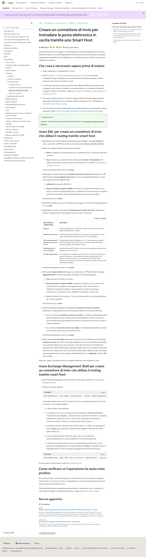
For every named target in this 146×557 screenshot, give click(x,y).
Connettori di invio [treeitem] (14, 85)
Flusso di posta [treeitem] (10, 62)
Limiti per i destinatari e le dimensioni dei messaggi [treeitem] (18, 122)
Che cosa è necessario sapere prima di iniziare (127, 27)
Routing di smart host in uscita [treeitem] (18, 90)
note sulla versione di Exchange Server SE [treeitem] (16, 37)
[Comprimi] (31, 23)
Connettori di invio (82, 23)
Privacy (76, 548)
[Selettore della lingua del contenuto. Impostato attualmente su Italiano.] (6, 543)
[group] (75, 396)
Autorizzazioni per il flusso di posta (55, 104)
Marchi (4, 551)
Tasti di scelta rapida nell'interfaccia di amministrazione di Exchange (79, 111)
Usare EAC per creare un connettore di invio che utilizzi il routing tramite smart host (127, 30)
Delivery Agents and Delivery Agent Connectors (88, 91)
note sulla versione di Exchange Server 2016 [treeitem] (17, 42)
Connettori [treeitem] (10, 76)
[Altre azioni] (105, 23)
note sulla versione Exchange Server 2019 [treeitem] (16, 40)
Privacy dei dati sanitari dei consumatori (94, 548)
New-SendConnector (74, 463)
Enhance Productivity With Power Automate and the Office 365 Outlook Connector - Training (68, 510)
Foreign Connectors (49, 94)
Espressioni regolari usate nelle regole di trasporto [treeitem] (18, 66)
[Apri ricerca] (137, 2)
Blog (60, 548)
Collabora (69, 548)
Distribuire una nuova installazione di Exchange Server (66, 75)
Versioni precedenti (51, 548)
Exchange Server (49, 23)
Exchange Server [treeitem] (9, 31)
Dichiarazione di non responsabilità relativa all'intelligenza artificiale (22, 548)
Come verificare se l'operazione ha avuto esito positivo (127, 41)
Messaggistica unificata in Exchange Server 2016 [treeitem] (18, 158)
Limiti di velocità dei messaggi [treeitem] (15, 126)
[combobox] (18, 27)
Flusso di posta (61, 23)
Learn (40, 23)
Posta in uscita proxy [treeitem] (15, 93)
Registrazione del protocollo (89, 491)
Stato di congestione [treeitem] (12, 129)
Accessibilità (130, 548)
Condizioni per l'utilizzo (117, 548)
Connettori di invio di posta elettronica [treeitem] (20, 87)
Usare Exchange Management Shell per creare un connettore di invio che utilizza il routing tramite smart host (127, 35)
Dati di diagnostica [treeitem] (9, 152)
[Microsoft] (3, 2)
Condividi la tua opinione (100, 15)
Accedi (142, 2)
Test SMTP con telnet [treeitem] (12, 132)
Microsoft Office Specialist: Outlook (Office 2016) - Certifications (59, 522)
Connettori (71, 23)
